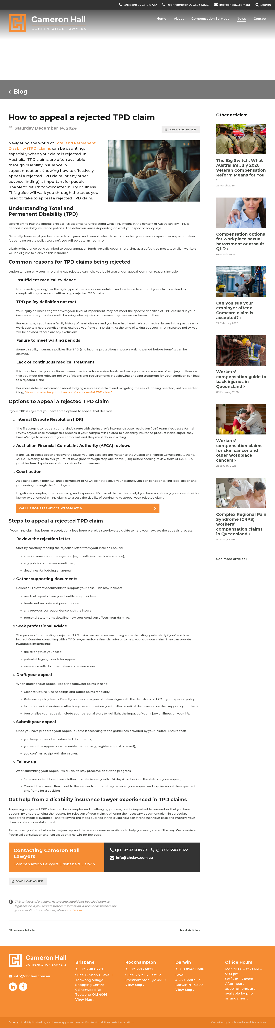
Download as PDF (180, 129)
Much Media (236, 1022)
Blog (18, 91)
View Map (84, 999)
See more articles (231, 559)
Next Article (190, 930)
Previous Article (22, 930)
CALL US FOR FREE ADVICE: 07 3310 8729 (50, 508)
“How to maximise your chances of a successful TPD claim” (68, 392)
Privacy (14, 1022)
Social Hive (259, 1022)
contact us (74, 910)
